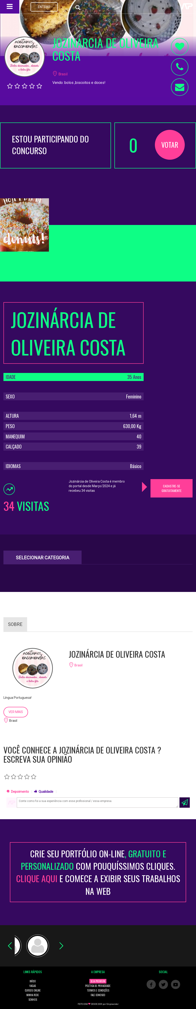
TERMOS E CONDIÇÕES (98, 990)
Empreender (112, 1004)
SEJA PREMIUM (98, 981)
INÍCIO (33, 981)
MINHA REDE (32, 995)
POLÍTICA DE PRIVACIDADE (98, 986)
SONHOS (32, 999)
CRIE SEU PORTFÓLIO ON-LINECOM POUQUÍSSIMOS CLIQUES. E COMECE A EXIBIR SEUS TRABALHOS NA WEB (98, 872)
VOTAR (169, 144)
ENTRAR (44, 7)
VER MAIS (16, 712)
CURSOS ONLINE (33, 990)
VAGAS (32, 986)
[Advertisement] (172, 371)
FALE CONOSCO (98, 995)
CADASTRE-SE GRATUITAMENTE (172, 488)
